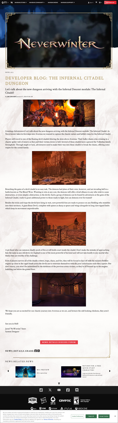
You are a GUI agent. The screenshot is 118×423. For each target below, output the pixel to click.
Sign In (90, 2)
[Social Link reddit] (41, 390)
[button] (5, 2)
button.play (110, 2)
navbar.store (20, 2)
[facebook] (35, 351)
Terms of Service (48, 419)
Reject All (91, 416)
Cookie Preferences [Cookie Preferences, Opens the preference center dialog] (77, 416)
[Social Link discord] (77, 390)
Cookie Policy (18, 419)
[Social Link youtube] (59, 390)
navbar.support (67, 2)
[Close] (115, 416)
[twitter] (38, 351)
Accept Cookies (104, 416)
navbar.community (37, 2)
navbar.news (53, 2)
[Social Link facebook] (68, 390)
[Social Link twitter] (50, 390)
